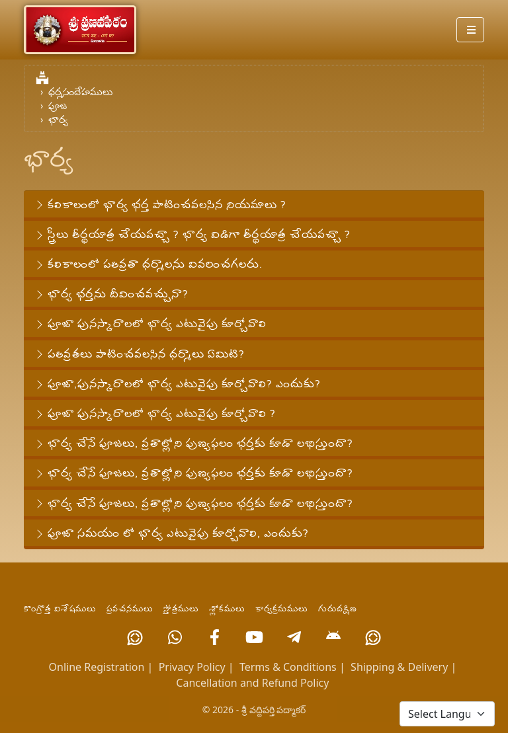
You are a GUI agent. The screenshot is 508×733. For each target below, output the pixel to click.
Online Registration (97, 667)
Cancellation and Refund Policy (252, 682)
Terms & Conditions (288, 667)
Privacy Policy (192, 667)
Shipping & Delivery (399, 667)
